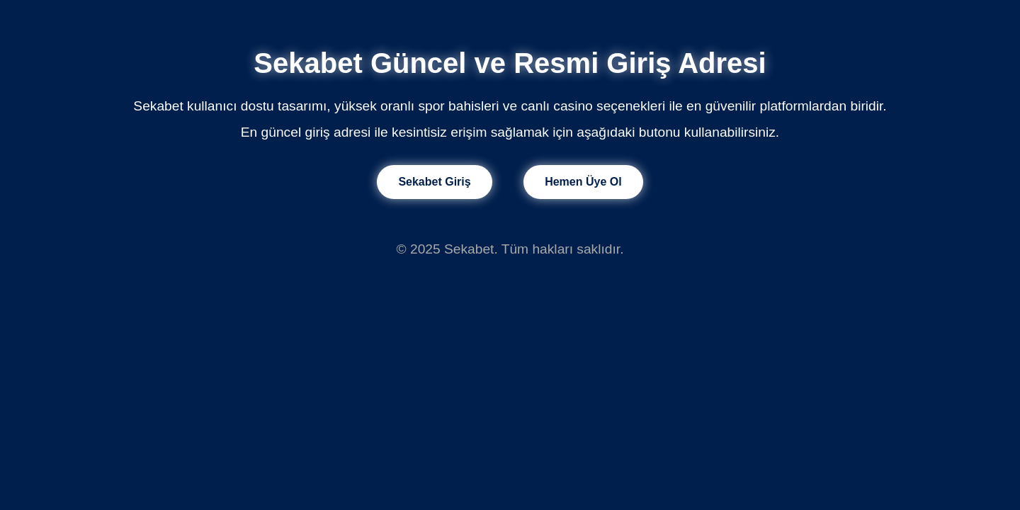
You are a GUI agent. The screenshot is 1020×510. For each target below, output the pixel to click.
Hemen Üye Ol (583, 182)
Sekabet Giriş (434, 182)
